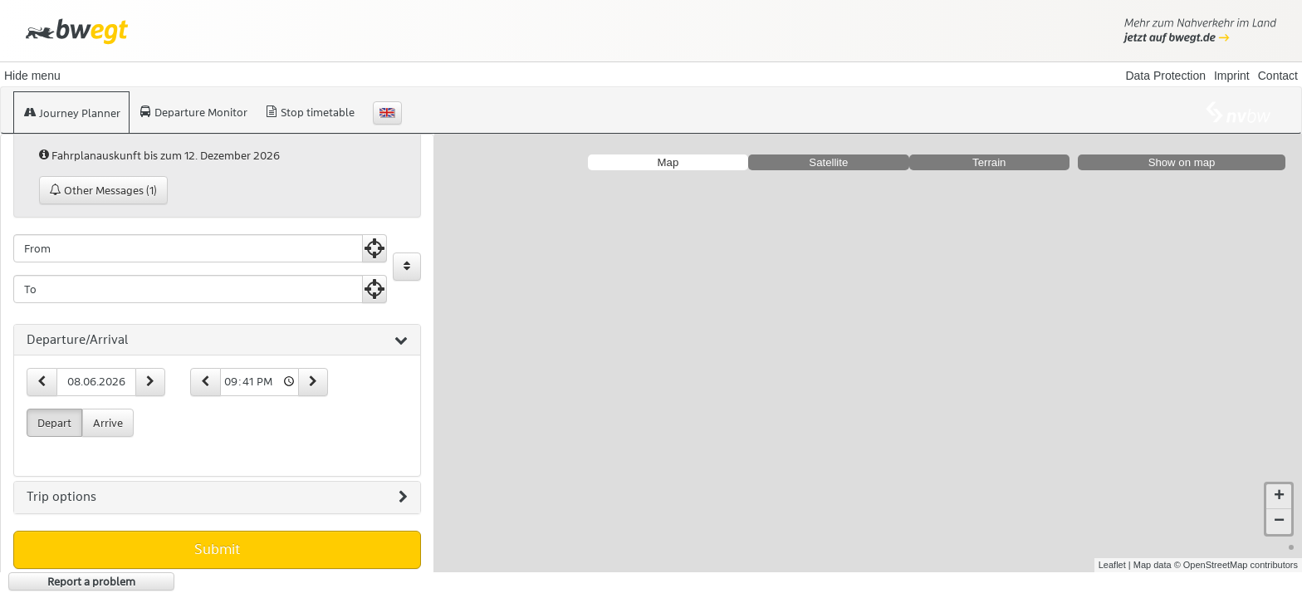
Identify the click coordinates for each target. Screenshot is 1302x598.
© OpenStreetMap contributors (1236, 565)
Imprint (1232, 75)
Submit (217, 549)
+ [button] (1279, 496)
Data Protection (1165, 75)
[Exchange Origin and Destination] (407, 266)
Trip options (217, 497)
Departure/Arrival (217, 340)
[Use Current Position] (374, 248)
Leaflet (1112, 565)
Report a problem (91, 581)
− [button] (1279, 521)
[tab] (217, 340)
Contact (1278, 75)
